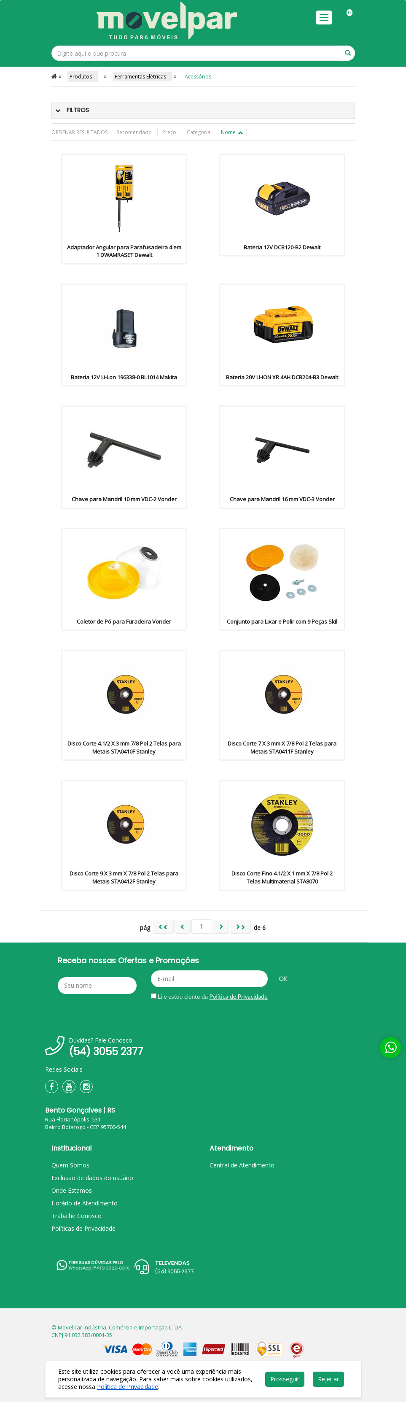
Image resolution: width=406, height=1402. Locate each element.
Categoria (199, 132)
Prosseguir (284, 1379)
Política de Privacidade (238, 996)
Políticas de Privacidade (83, 1228)
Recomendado (134, 132)
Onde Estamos (71, 1190)
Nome (231, 132)
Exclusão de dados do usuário (92, 1178)
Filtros (78, 110)
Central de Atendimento (242, 1165)
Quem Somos (70, 1165)
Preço (169, 132)
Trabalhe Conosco (76, 1216)
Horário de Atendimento (84, 1203)
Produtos (83, 76)
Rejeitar (328, 1379)
